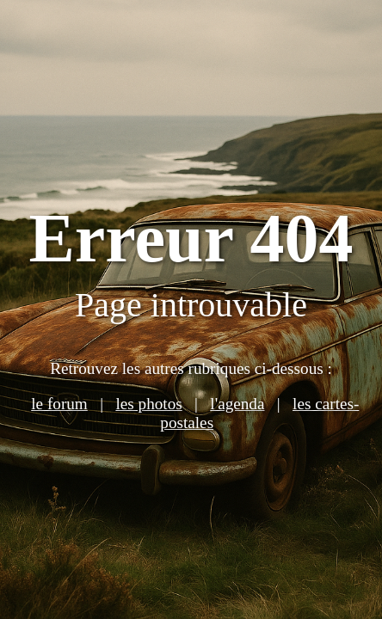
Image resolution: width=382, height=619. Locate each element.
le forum (59, 404)
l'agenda (237, 404)
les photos (148, 404)
